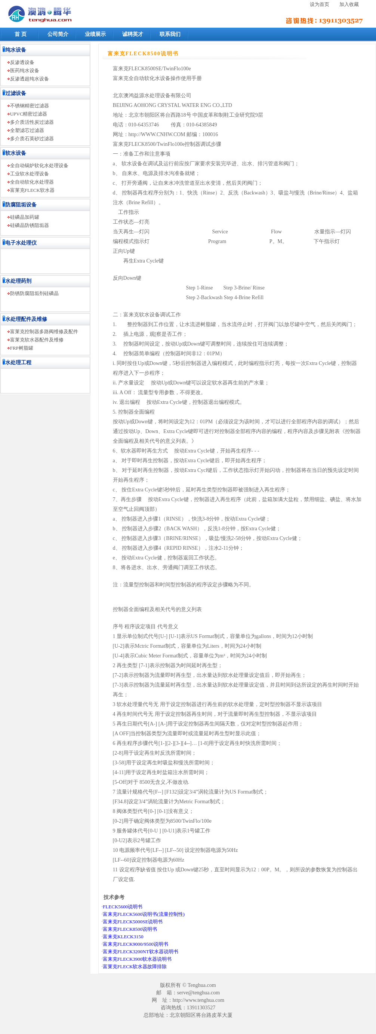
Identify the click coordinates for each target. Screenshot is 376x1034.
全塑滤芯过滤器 (27, 130)
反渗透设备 (22, 62)
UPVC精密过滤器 (28, 114)
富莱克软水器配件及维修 (37, 340)
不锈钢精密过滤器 (29, 105)
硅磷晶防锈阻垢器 (29, 225)
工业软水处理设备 (29, 174)
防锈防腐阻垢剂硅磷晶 (34, 293)
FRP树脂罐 (21, 348)
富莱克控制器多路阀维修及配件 (44, 331)
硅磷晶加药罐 (24, 217)
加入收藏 (349, 4)
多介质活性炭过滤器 (32, 122)
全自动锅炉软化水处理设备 (39, 165)
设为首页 (319, 4)
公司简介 (57, 34)
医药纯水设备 (24, 70)
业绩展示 (95, 34)
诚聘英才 (132, 34)
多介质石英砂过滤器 (32, 138)
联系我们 (170, 34)
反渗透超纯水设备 (29, 79)
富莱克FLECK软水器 (32, 190)
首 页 (21, 34)
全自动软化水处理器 (32, 182)
